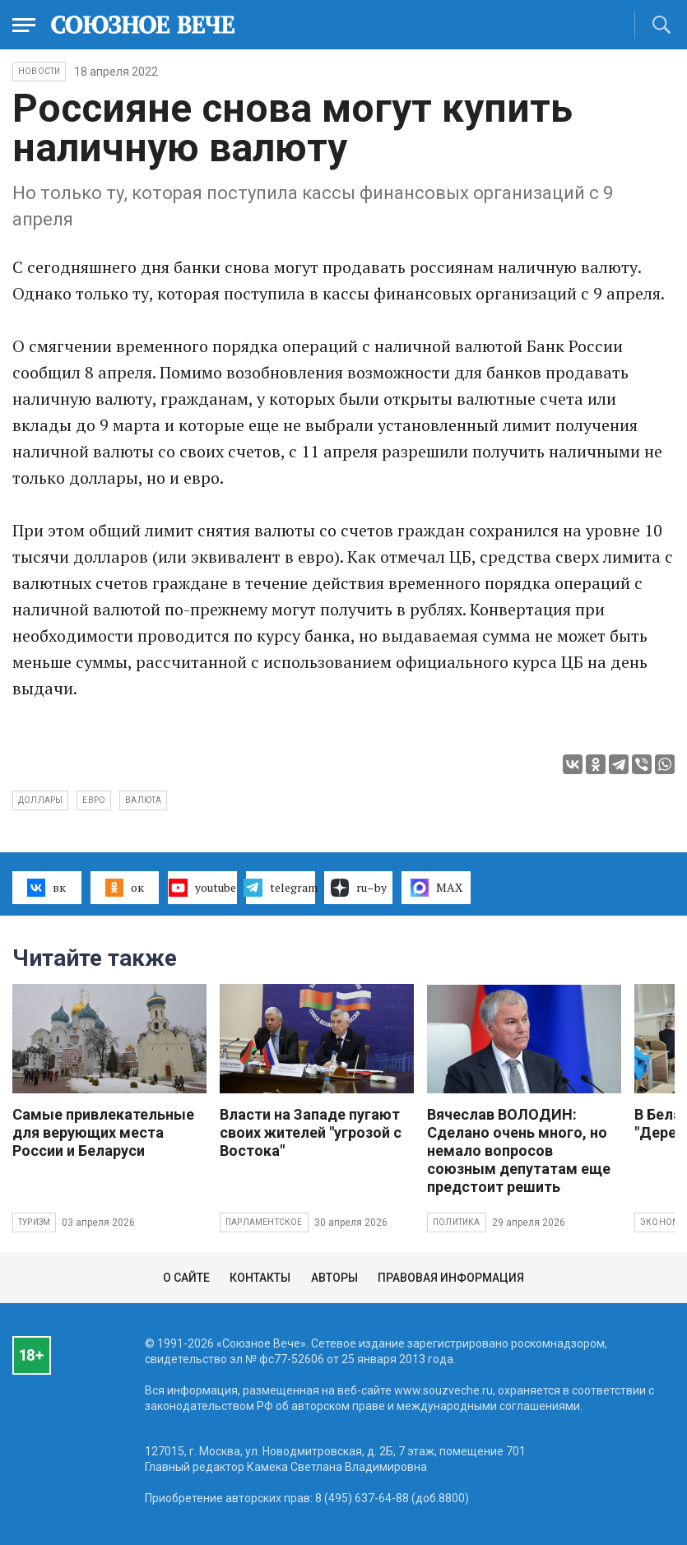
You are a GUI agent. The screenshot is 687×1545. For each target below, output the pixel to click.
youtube (202, 888)
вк (46, 888)
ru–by (359, 888)
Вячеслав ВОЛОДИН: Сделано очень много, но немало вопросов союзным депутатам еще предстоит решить (518, 1150)
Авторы (334, 1277)
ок (124, 888)
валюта (143, 800)
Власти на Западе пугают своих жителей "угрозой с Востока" (311, 1132)
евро (93, 800)
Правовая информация (451, 1277)
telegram (280, 888)
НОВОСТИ (39, 71)
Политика (456, 1222)
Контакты (260, 1277)
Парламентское (264, 1222)
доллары (40, 800)
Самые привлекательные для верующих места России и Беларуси (103, 1132)
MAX (436, 888)
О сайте (186, 1277)
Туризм (34, 1222)
